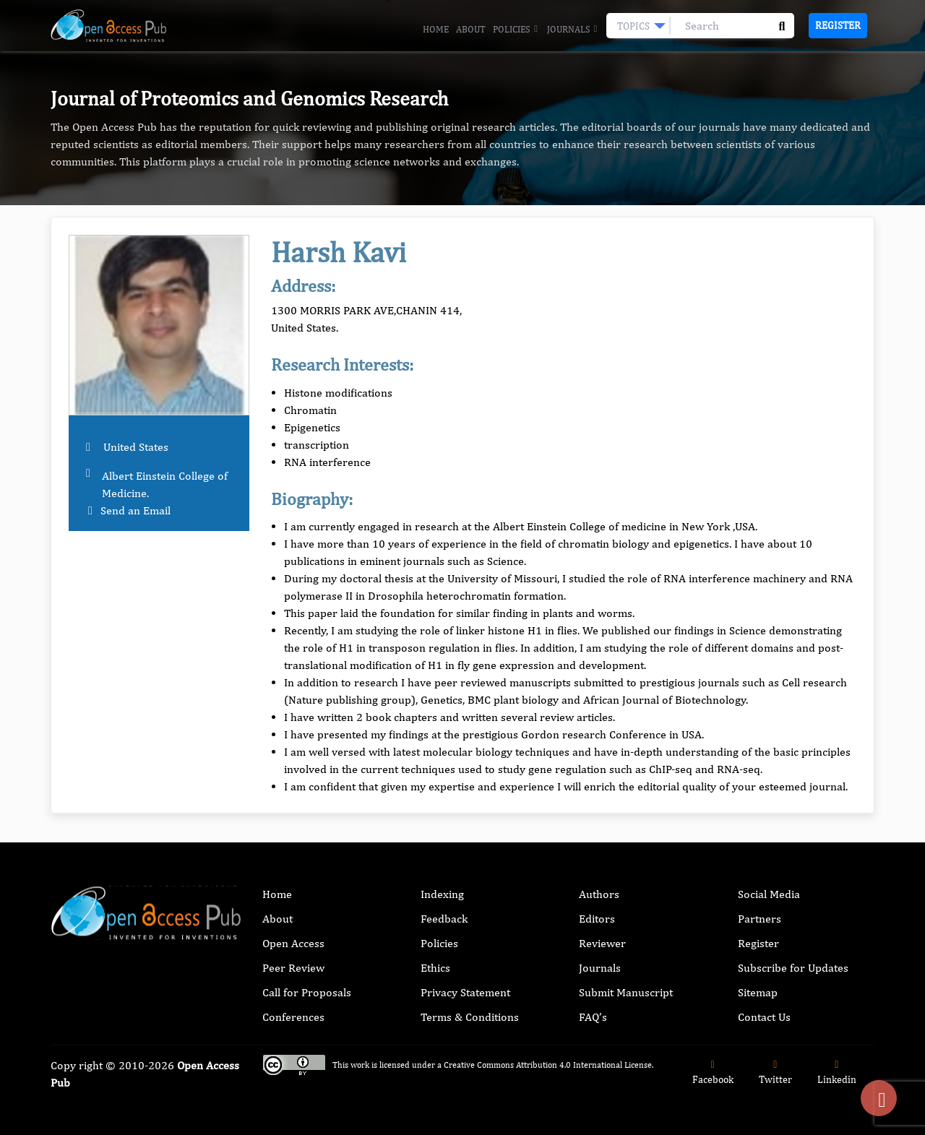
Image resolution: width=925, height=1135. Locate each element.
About (471, 29)
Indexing (442, 894)
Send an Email (135, 510)
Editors (597, 918)
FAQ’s (593, 1017)
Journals (573, 29)
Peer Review (293, 968)
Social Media (769, 894)
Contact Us (764, 1017)
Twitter (775, 1072)
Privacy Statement (465, 992)
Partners (759, 918)
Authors (599, 894)
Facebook (712, 1072)
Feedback (444, 918)
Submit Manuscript (626, 992)
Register (838, 25)
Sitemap (758, 992)
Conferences (293, 1017)
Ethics (435, 968)
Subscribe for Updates (793, 968)
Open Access (293, 943)
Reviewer (602, 943)
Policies (516, 29)
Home (436, 29)
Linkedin (836, 1072)
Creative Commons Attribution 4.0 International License (548, 1065)
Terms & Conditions (470, 1017)
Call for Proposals (306, 992)
